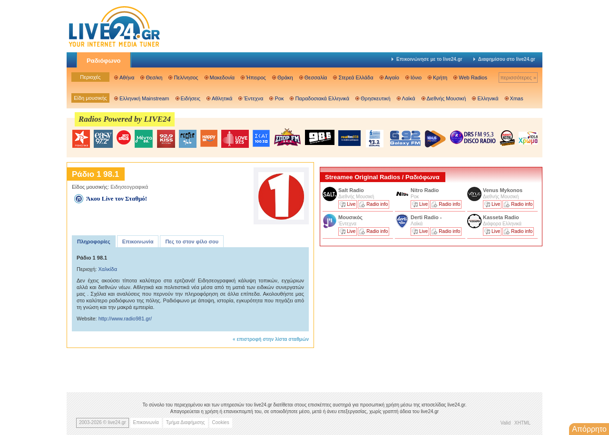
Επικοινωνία (138, 241)
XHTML (522, 422)
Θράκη (285, 77)
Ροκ (279, 98)
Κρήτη (440, 77)
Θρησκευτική (376, 98)
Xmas (516, 98)
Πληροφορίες (93, 241)
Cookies (220, 422)
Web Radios (473, 77)
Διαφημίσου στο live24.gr (504, 59)
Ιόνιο (416, 77)
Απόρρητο (589, 429)
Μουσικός (350, 217)
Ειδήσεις (190, 98)
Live (351, 204)
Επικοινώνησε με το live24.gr (427, 59)
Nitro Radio (425, 190)
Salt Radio (351, 190)
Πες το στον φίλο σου (191, 241)
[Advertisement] (391, 315)
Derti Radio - (426, 217)
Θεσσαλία (315, 77)
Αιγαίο (392, 77)
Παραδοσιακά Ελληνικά (322, 98)
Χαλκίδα (107, 269)
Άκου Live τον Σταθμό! (116, 198)
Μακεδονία (222, 77)
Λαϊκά (408, 98)
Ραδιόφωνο (104, 60)
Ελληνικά (487, 98)
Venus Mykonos (503, 190)
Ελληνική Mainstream (144, 98)
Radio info (377, 204)
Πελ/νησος (186, 77)
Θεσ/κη (154, 77)
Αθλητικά (222, 98)
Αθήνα (126, 77)
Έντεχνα (253, 98)
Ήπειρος (256, 77)
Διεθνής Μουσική (446, 98)
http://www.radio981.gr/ (125, 318)
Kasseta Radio (502, 217)
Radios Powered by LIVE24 (125, 119)
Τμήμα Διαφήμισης (185, 422)
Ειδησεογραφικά (129, 187)
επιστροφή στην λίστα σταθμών (272, 339)
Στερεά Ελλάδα (355, 77)
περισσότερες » (518, 77)
